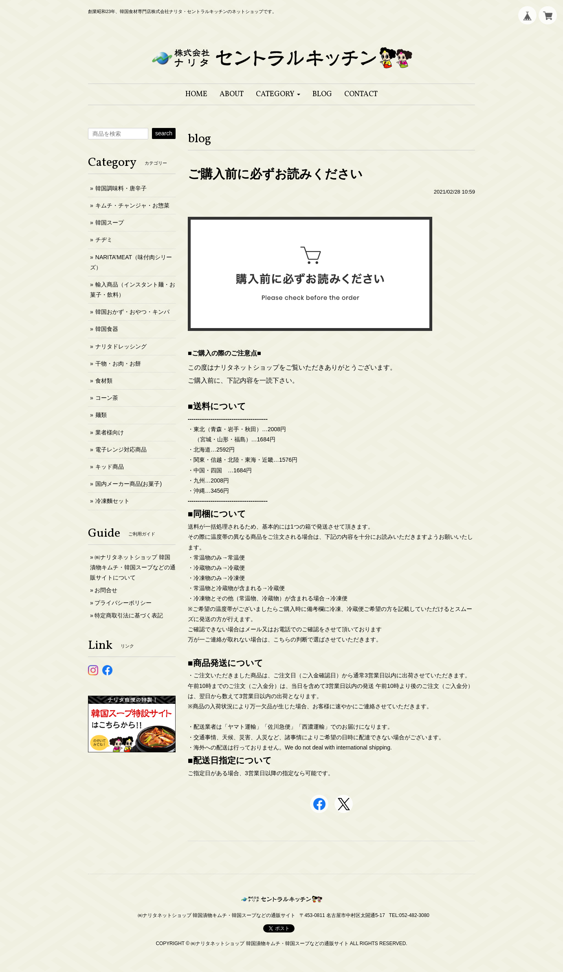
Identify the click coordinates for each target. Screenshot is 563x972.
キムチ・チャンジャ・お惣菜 (132, 205)
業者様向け (109, 432)
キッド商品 (109, 466)
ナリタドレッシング (121, 346)
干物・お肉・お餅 (118, 363)
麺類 (101, 415)
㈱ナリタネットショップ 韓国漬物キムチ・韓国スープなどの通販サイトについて (133, 567)
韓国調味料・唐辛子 (121, 188)
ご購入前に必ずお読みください (275, 174)
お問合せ (106, 590)
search (163, 133)
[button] (278, 94)
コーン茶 (106, 398)
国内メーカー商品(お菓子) (128, 483)
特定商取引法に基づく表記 (129, 615)
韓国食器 (106, 329)
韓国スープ (109, 222)
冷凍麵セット (112, 501)
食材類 (103, 380)
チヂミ (103, 239)
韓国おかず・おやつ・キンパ (132, 312)
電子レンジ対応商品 (121, 449)
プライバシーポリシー (123, 603)
